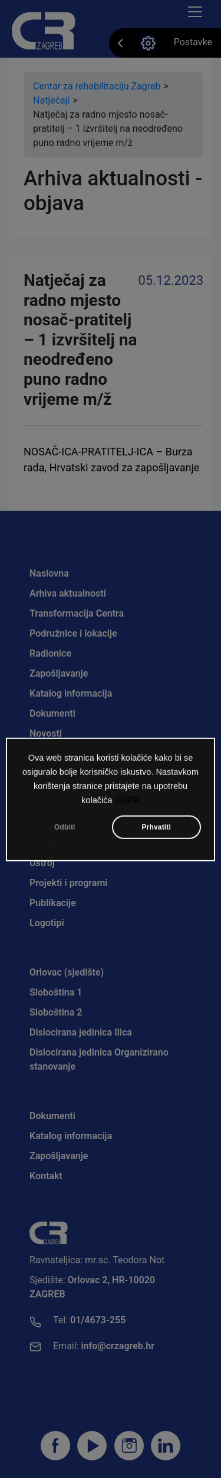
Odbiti (64, 831)
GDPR (127, 804)
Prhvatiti (156, 831)
